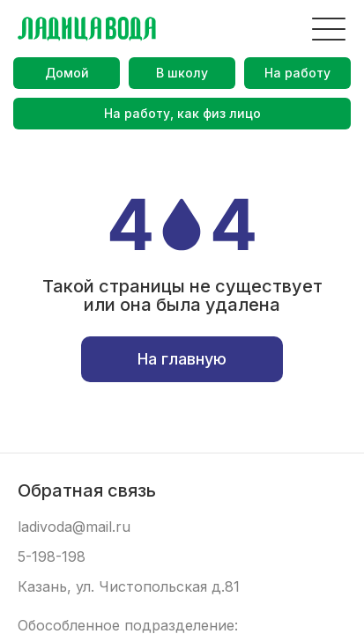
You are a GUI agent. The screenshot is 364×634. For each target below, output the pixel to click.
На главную (182, 359)
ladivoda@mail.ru (74, 527)
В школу (182, 72)
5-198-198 (51, 557)
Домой (67, 72)
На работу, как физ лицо (182, 113)
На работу (297, 72)
